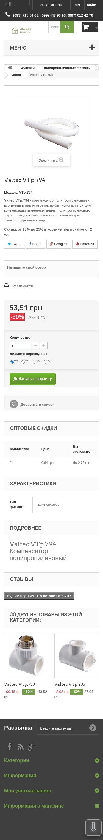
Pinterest (85, 244)
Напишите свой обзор (26, 267)
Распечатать (23, 286)
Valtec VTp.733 (19, 684)
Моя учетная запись (28, 790)
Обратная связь (51, 4)
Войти (91, 4)
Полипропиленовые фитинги (66, 68)
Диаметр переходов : (29, 354)
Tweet (14, 244)
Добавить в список (37, 404)
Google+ (59, 244)
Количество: (21, 337)
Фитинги (28, 68)
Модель (11, 192)
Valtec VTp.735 (69, 684)
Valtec (16, 75)
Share (36, 244)
